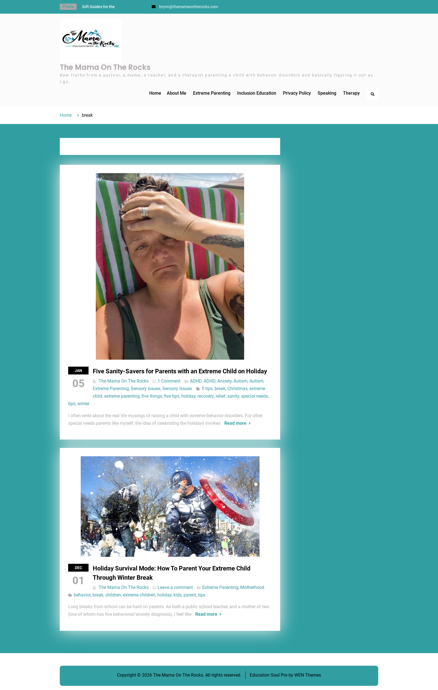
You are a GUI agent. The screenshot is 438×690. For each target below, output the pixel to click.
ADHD (196, 381)
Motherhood (252, 587)
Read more (235, 423)
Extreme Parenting (211, 93)
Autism (240, 381)
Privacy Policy (297, 93)
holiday (188, 396)
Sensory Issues (145, 388)
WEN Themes (307, 675)
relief (220, 396)
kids (177, 595)
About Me (176, 93)
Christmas (237, 388)
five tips (171, 396)
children (113, 595)
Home (155, 93)
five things (152, 396)
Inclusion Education (256, 93)
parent (190, 595)
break (220, 388)
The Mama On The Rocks (105, 67)
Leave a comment (175, 587)
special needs (254, 396)
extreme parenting (122, 396)
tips (71, 403)
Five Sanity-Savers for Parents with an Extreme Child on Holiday (180, 371)
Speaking (327, 93)
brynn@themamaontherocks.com (188, 6)
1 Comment (169, 381)
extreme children (139, 595)
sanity (233, 396)
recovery (205, 396)
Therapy (351, 93)
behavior (82, 595)
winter (83, 403)
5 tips (207, 388)
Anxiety (224, 381)
